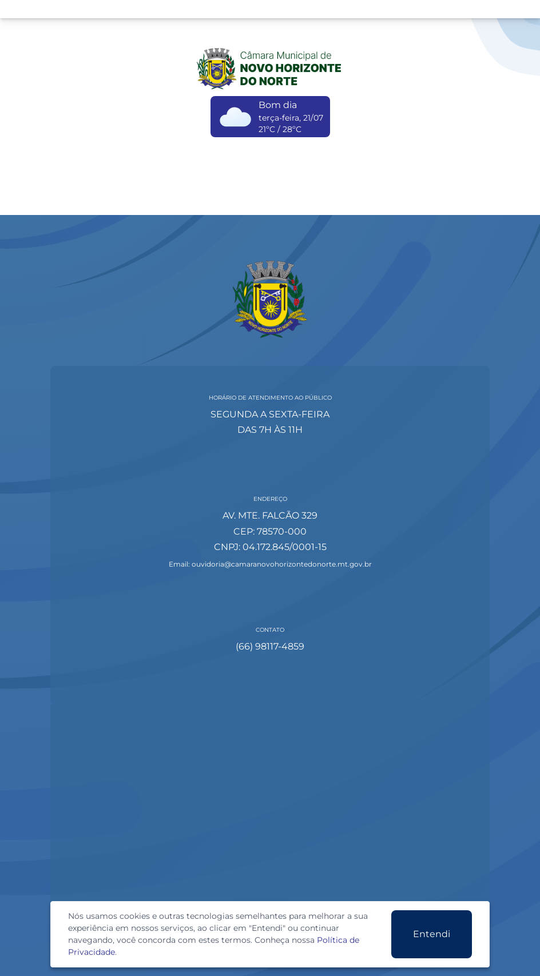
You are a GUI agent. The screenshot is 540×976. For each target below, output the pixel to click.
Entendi (431, 934)
